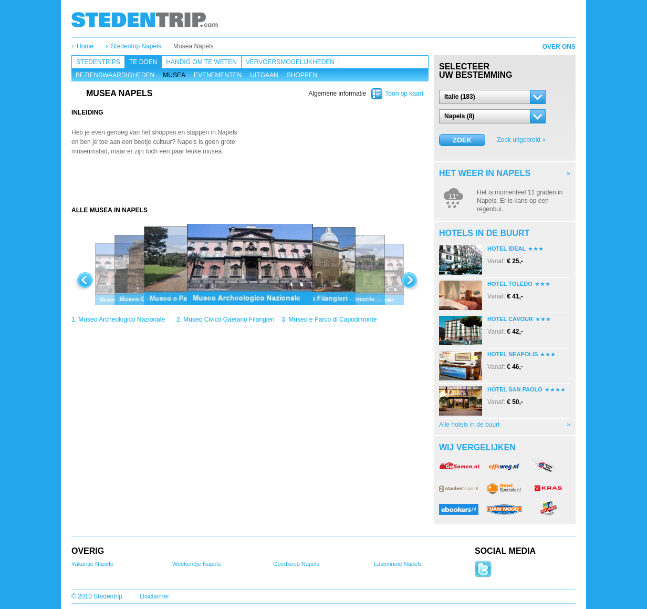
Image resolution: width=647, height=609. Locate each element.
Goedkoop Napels (296, 564)
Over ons (559, 47)
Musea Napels (193, 46)
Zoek (462, 140)
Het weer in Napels (484, 173)
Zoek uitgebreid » (521, 139)
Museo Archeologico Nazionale (121, 319)
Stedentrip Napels (136, 46)
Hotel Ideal (506, 248)
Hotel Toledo (510, 284)
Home (85, 46)
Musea (174, 75)
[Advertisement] (250, 185)
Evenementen (218, 75)
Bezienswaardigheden (115, 75)
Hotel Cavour (510, 319)
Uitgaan (264, 75)
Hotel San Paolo (514, 389)
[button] (492, 97)
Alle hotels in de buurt (469, 424)
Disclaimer (154, 596)
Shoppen (302, 75)
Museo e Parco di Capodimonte (332, 319)
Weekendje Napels (196, 564)
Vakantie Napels (92, 564)
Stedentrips (98, 62)
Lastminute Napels (398, 564)
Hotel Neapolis (512, 354)
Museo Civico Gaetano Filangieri (228, 319)
